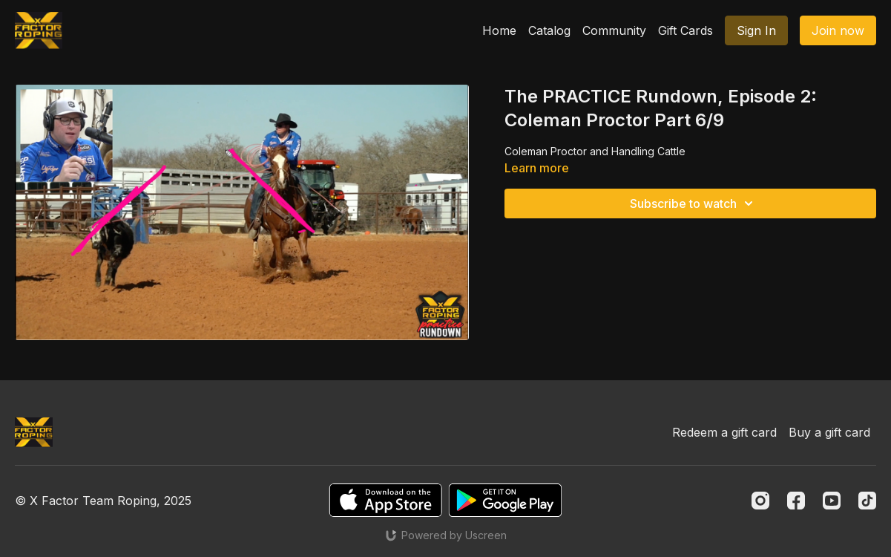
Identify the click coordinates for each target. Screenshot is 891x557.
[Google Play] (505, 500)
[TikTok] (867, 500)
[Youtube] (832, 500)
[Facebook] (796, 500)
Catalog (549, 30)
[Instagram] (760, 500)
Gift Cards (685, 30)
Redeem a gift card (724, 432)
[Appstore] (385, 500)
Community (614, 30)
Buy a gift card (829, 432)
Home (499, 30)
